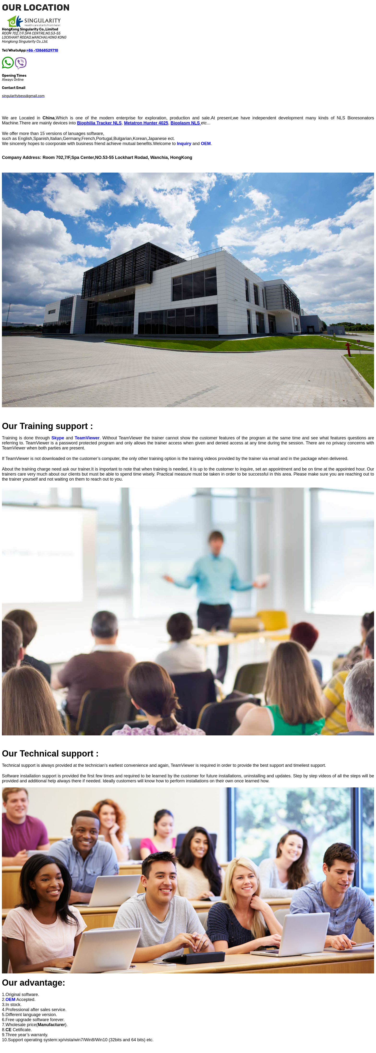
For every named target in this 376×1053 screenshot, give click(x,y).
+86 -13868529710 (42, 50)
